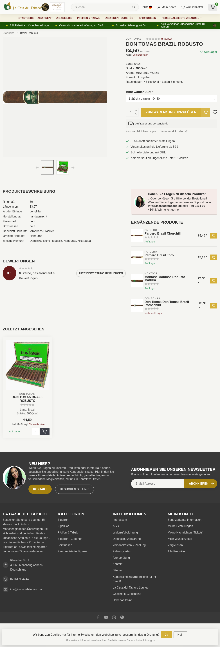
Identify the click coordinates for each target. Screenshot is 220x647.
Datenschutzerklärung (127, 538)
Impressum (120, 519)
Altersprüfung (121, 557)
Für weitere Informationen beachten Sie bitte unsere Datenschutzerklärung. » (110, 640)
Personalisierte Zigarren (180, 18)
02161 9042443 (20, 579)
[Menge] (35, 431)
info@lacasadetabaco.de (165, 205)
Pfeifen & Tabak (88, 18)
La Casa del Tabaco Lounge (131, 587)
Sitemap (118, 570)
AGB (116, 526)
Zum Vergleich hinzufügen (141, 131)
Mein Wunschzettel (180, 538)
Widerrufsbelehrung (125, 532)
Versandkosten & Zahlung (129, 545)
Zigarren (44, 18)
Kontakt (40, 489)
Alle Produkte (176, 551)
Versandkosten (140, 54)
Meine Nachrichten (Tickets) (186, 532)
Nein (180, 634)
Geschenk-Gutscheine (127, 593)
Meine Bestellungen (180, 526)
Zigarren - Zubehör (119, 18)
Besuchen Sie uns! (74, 489)
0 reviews (166, 38)
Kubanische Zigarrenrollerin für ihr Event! (134, 579)
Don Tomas (134, 39)
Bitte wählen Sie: (139, 92)
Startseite (26, 18)
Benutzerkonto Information (185, 519)
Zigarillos (64, 18)
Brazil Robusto (29, 32)
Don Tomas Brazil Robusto (27, 399)
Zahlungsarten (122, 551)
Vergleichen (175, 545)
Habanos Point (122, 600)
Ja (166, 634)
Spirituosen (147, 18)
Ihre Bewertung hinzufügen (101, 273)
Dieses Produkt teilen (173, 131)
